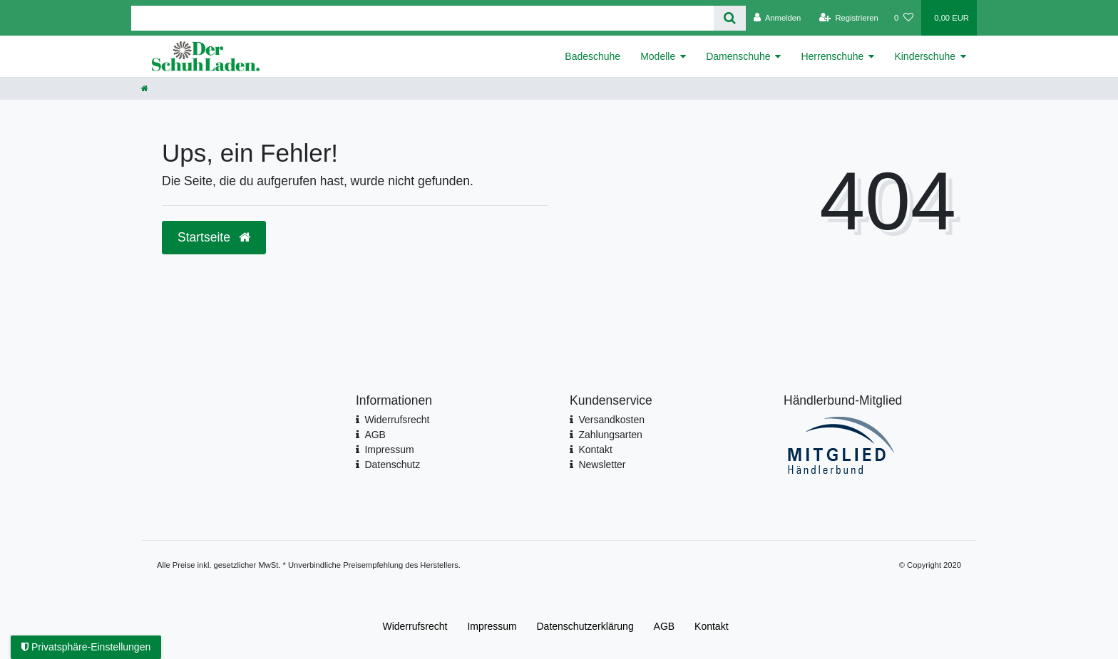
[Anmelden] (777, 18)
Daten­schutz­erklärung (585, 626)
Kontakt (595, 449)
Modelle (657, 56)
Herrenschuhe (832, 56)
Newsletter (601, 464)
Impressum (389, 449)
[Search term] (422, 18)
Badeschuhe (592, 56)
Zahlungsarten (610, 434)
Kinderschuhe (924, 56)
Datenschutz (392, 464)
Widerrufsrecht (396, 419)
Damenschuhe (738, 56)
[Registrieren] (848, 18)
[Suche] (730, 18)
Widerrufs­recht (414, 626)
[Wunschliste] (903, 18)
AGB (375, 434)
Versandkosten (611, 419)
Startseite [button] (214, 237)
